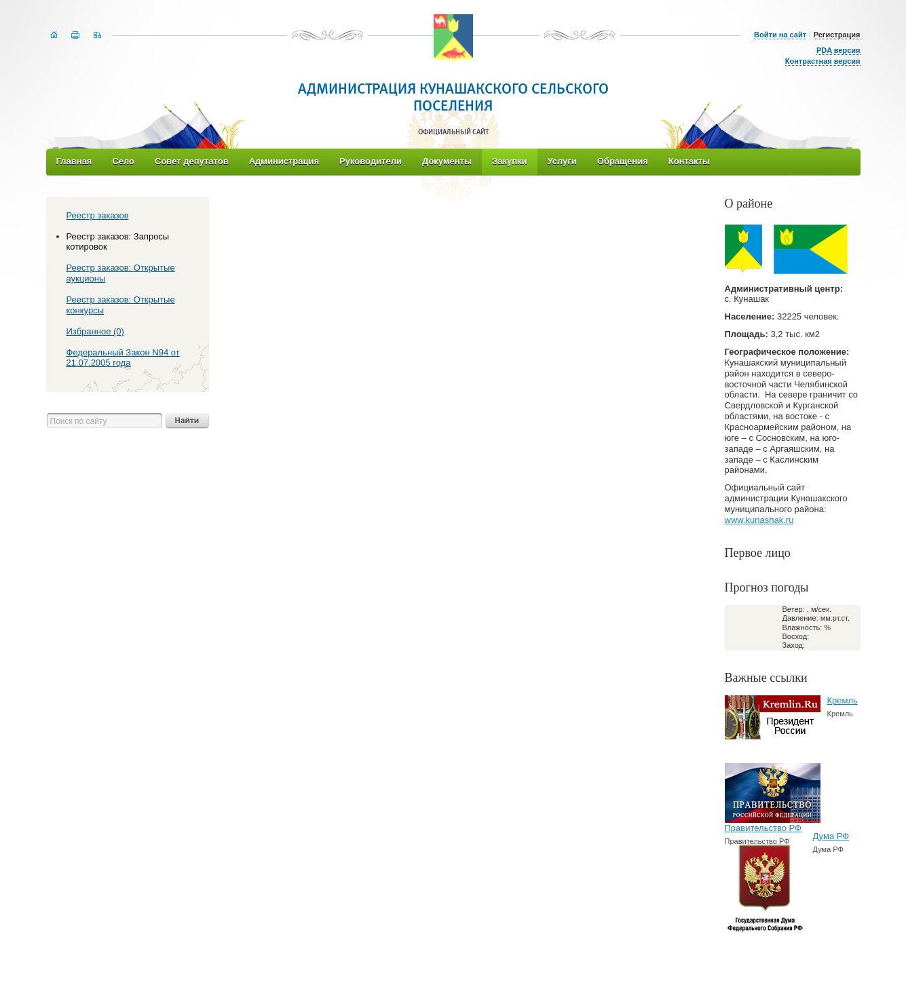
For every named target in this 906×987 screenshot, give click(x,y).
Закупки (509, 161)
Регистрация (837, 35)
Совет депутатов (192, 161)
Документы (447, 161)
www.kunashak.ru (759, 520)
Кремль (842, 700)
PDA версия (838, 50)
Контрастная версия (823, 61)
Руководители (370, 161)
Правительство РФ (763, 828)
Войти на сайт (780, 35)
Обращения (622, 161)
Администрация (284, 161)
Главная (74, 161)
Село (123, 161)
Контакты (689, 161)
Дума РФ (831, 836)
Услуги (562, 161)
